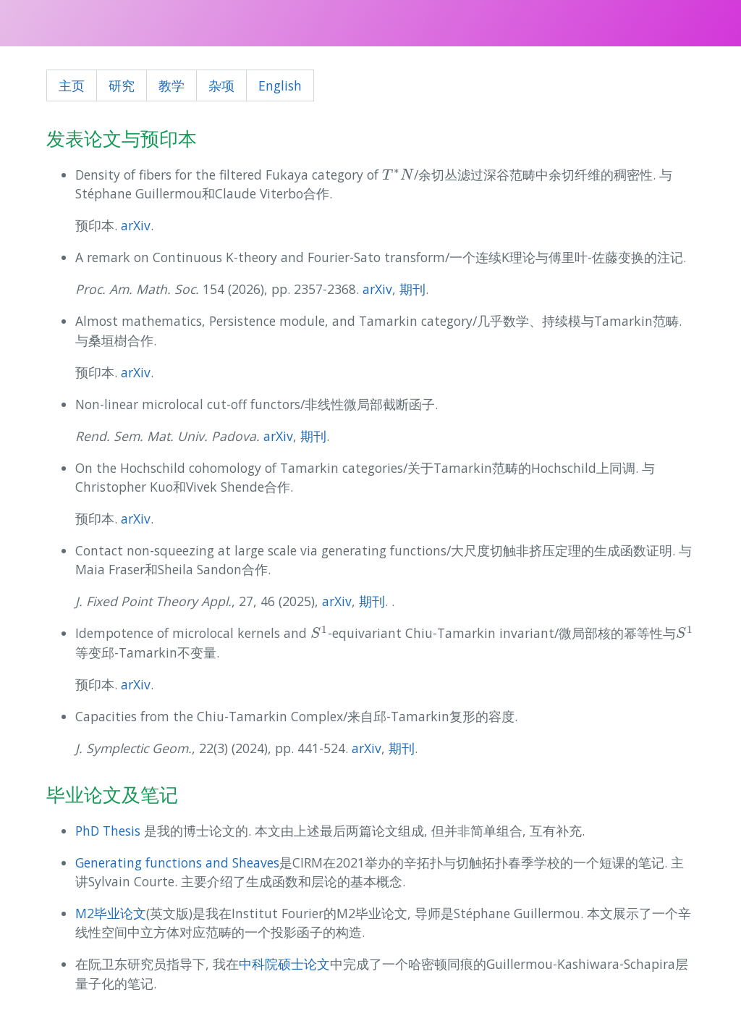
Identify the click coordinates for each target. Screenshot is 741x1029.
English (280, 85)
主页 (72, 85)
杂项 (221, 85)
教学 (171, 85)
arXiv (136, 225)
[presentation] (398, 174)
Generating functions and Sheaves (177, 862)
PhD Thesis (107, 830)
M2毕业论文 (110, 913)
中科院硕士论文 (284, 964)
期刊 (412, 289)
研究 (122, 85)
